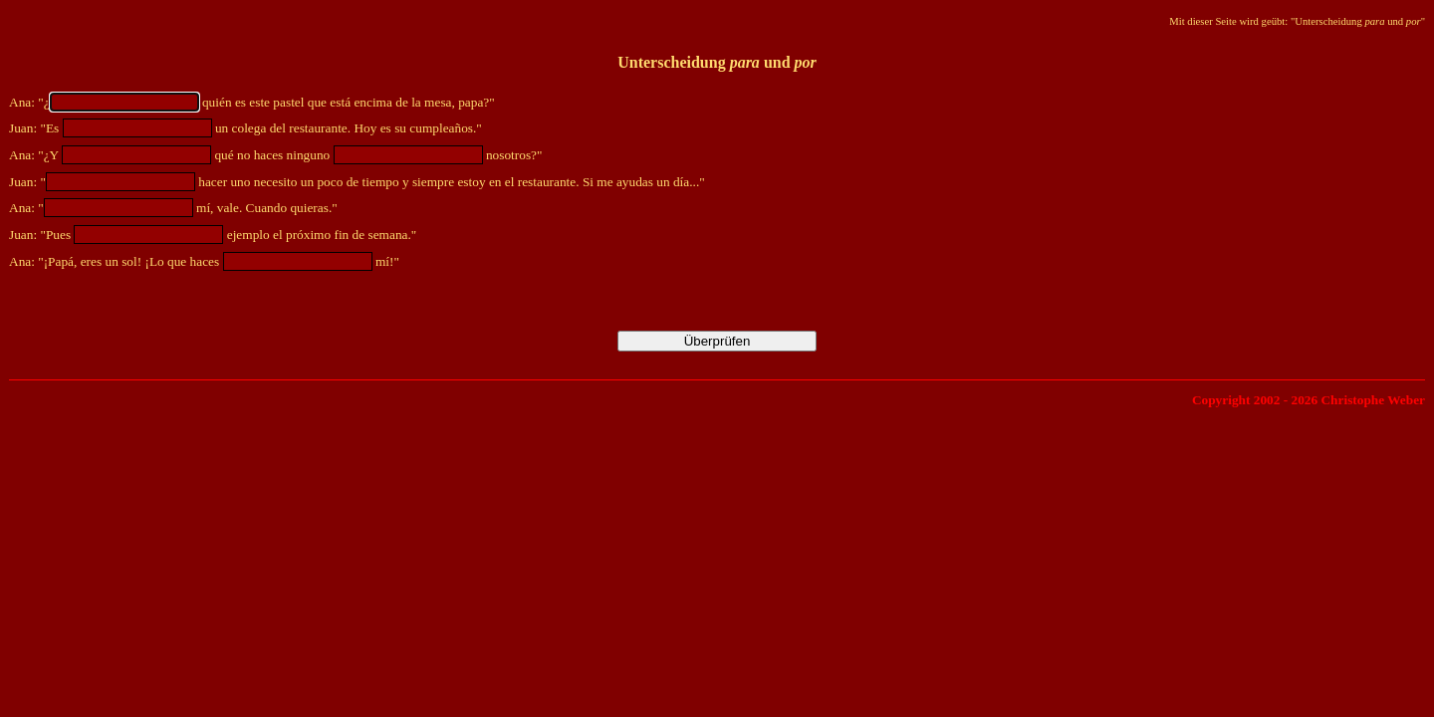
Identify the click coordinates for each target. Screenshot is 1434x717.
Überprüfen (717, 341)
